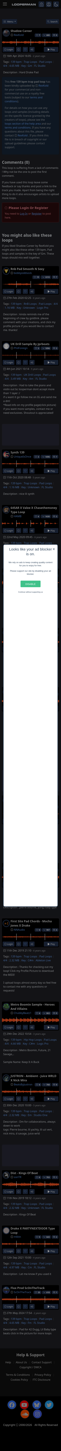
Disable (30, 583)
